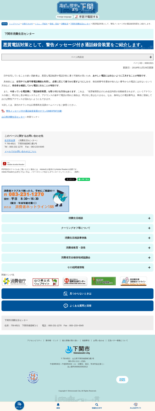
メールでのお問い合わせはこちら (20, 151)
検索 (97, 406)
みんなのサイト (135, 406)
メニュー (19, 405)
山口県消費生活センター (13, 117)
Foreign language (64, 17)
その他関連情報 (75, 267)
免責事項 (85, 340)
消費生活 (64, 24)
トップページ (14, 24)
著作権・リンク (52, 340)
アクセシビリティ (34, 340)
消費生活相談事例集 (76, 238)
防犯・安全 (54, 24)
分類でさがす (27, 24)
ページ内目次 (77, 57)
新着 (58, 406)
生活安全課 (10, 140)
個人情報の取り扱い (70, 340)
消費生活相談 (75, 218)
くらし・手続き (41, 24)
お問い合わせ (98, 340)
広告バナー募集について (118, 340)
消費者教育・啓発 (75, 247)
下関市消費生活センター (80, 24)
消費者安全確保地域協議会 (75, 257)
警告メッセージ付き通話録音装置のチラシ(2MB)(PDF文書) (34, 111)
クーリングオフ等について (75, 228)
